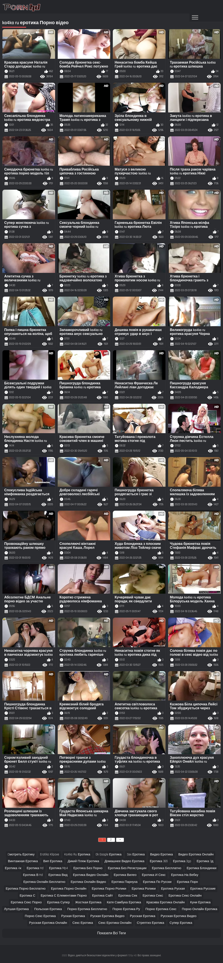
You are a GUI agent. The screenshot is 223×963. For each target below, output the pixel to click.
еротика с (27, 896)
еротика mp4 (58, 868)
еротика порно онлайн (68, 889)
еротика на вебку (184, 875)
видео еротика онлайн (196, 854)
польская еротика (48, 909)
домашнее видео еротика (124, 861)
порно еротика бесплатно (87, 909)
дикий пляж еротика (83, 861)
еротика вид (58, 875)
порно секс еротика (40, 916)
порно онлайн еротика (199, 909)
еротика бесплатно (166, 868)
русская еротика (142, 916)
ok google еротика (109, 854)
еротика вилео (125, 875)
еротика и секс (154, 875)
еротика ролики (144, 889)
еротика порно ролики (109, 889)
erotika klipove (49, 854)
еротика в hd (33, 875)
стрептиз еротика (150, 923)
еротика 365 (159, 861)
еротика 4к (13, 868)
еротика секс (153, 896)
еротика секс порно (26, 902)
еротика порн (187, 882)
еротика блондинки (201, 868)
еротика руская (173, 889)
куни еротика (200, 902)
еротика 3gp (182, 861)
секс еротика (83, 923)
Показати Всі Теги (111, 933)
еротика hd (35, 868)
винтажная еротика (23, 861)
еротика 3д (205, 861)
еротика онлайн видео (88, 882)
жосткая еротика (88, 902)
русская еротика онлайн (48, 923)
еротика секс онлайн (185, 896)
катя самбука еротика (124, 902)
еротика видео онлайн (90, 875)
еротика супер (58, 902)
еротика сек (127, 896)
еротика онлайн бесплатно (44, 882)
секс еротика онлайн (115, 923)
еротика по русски (157, 882)
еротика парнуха (125, 882)
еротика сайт (102, 896)
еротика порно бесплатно (26, 889)
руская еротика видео (107, 916)
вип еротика (52, 861)
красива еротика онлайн (165, 902)
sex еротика (136, 854)
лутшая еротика (16, 909)
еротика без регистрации (127, 868)
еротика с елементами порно (64, 896)
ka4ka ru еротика (77, 854)
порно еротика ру (126, 909)
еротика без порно (88, 868)
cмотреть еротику (21, 854)
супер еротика (181, 923)
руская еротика (73, 916)
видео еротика (161, 854)
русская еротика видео (178, 916)
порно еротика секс (160, 909)
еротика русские (202, 889)
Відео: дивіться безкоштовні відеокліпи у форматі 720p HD (102, 955)
